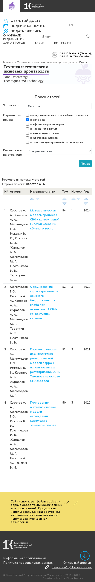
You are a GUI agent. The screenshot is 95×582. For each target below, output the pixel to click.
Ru (65, 25)
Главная (8, 62)
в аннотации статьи (45, 133)
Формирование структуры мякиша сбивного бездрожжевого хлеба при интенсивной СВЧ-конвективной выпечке (44, 302)
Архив (39, 43)
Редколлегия (13, 39)
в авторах (37, 120)
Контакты (62, 43)
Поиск (85, 163)
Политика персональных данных (28, 562)
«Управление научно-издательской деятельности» (46, 17)
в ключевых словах (44, 138)
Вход (51, 25)
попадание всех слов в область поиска (59, 115)
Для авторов (14, 42)
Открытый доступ (27, 21)
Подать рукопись (26, 31)
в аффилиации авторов (47, 124)
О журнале (12, 35)
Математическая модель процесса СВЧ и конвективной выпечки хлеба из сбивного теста (45, 219)
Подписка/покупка (28, 26)
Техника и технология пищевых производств (45, 62)
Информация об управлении (24, 558)
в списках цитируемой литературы (56, 142)
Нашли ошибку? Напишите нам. (72, 567)
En (71, 25)
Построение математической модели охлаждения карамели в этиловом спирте (43, 413)
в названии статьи (43, 129)
